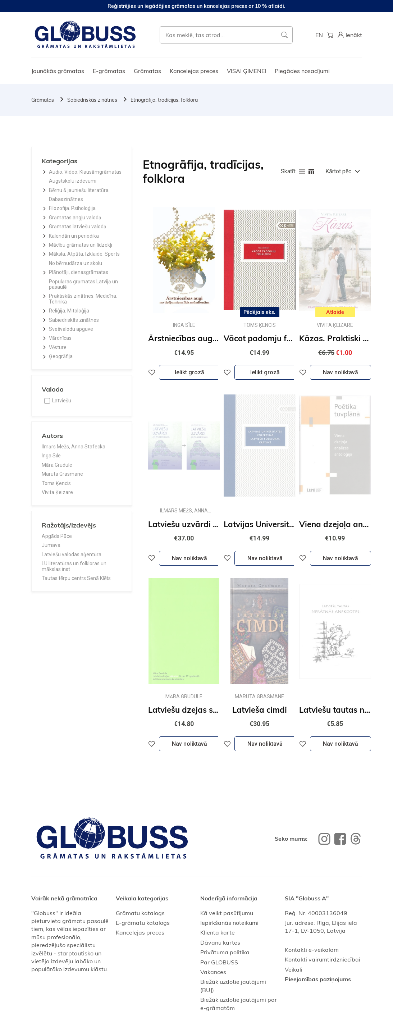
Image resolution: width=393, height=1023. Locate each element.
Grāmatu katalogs (140, 913)
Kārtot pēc (338, 171)
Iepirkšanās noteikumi (229, 922)
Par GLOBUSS (219, 962)
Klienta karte (217, 932)
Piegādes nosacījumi (302, 70)
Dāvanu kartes (220, 942)
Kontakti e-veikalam (312, 949)
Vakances (213, 972)
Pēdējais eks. (259, 312)
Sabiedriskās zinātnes (92, 100)
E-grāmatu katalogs (143, 922)
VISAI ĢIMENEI (246, 70)
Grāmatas (147, 70)
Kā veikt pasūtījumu (226, 913)
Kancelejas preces (194, 70)
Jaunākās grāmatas (57, 70)
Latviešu (61, 400)
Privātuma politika (225, 952)
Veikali (293, 969)
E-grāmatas (109, 70)
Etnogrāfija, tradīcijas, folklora (164, 100)
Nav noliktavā (340, 372)
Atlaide (335, 312)
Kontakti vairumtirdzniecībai (322, 959)
